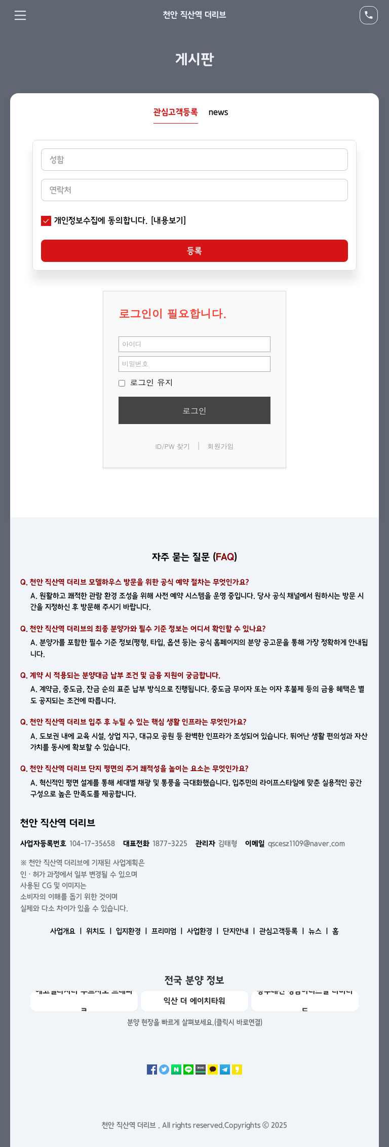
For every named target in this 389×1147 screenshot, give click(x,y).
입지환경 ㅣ (132, 931)
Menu (20, 15)
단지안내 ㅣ (240, 931)
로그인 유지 (146, 382)
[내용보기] (168, 220)
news (218, 112)
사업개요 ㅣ (67, 931)
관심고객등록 (175, 112)
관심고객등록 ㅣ (282, 931)
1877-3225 (155, 843)
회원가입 (221, 446)
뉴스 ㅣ (319, 931)
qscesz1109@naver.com (295, 843)
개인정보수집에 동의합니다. (101, 220)
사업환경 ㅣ (204, 931)
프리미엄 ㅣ (168, 931)
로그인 (194, 410)
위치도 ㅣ (100, 931)
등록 (194, 250)
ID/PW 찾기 (172, 446)
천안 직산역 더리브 (194, 14)
